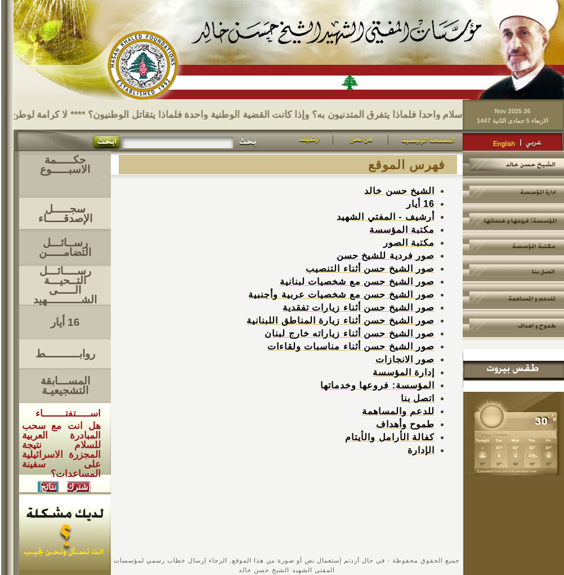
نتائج (48, 487)
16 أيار (65, 322)
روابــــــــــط (65, 354)
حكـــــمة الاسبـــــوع (65, 164)
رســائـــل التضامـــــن (65, 247)
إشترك (79, 487)
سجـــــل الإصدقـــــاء (65, 213)
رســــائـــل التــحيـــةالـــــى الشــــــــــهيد (65, 285)
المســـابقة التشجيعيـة (65, 385)
